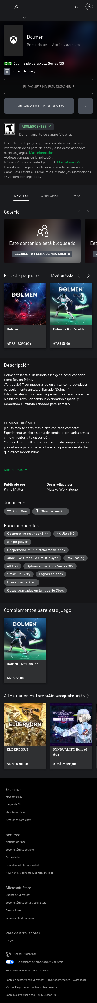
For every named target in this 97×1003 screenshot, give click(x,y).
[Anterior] (79, 212)
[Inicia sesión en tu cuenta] (89, 6)
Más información (41, 152)
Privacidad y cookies (58, 979)
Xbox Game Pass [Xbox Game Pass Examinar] (15, 812)
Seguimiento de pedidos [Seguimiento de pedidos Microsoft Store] (20, 917)
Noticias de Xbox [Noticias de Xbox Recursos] (15, 841)
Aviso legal (79, 979)
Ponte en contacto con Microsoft (25, 979)
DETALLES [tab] (21, 195)
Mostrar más (15, 469)
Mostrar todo (62, 275)
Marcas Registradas (17, 987)
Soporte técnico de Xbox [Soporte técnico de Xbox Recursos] (20, 849)
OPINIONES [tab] (49, 195)
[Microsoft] (48, 4)
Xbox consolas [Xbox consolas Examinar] (14, 796)
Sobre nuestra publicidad (20, 994)
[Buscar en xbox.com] (17, 6)
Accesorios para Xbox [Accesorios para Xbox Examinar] (18, 819)
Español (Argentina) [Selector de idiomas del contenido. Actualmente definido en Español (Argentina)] (24, 953)
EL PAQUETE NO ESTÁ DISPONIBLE (48, 86)
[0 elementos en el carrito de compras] (78, 6)
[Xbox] (13, 17)
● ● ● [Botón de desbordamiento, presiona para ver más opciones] (85, 105)
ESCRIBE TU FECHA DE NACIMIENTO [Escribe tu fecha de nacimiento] (42, 254)
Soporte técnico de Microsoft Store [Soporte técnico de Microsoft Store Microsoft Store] (26, 902)
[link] (25, 315)
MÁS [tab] (76, 195)
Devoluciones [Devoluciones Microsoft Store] (13, 910)
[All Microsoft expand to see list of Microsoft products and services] (6, 6)
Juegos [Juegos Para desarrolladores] (10, 940)
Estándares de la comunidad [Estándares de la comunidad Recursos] (22, 864)
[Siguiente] (88, 212)
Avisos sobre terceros (44, 987)
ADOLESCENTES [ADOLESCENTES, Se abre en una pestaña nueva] (36, 127)
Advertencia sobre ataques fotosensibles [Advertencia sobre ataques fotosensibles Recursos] (29, 872)
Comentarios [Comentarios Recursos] (13, 857)
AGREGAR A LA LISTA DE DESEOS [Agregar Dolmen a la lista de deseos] (39, 106)
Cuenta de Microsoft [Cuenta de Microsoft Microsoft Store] (18, 894)
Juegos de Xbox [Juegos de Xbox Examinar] (15, 804)
